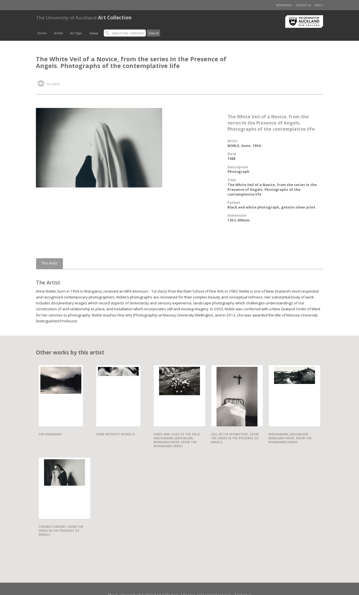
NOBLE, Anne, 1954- (244, 145)
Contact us (303, 5)
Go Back (48, 84)
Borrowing (284, 5)
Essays (94, 33)
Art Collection (84, 17)
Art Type (76, 33)
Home (42, 33)
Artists (58, 33)
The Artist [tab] (49, 263)
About (319, 5)
